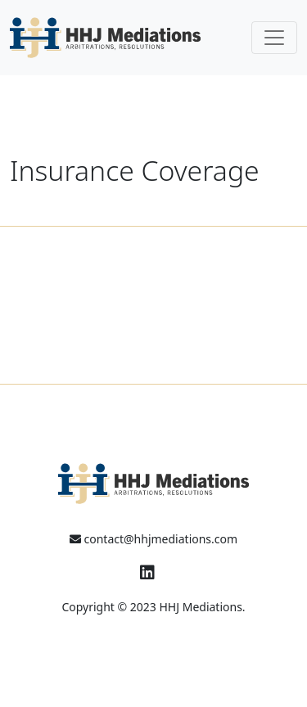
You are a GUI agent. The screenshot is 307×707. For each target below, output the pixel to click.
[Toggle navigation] (274, 37)
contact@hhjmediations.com (153, 539)
